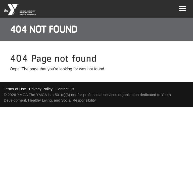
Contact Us (65, 89)
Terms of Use (15, 89)
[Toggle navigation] (182, 9)
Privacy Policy (41, 89)
